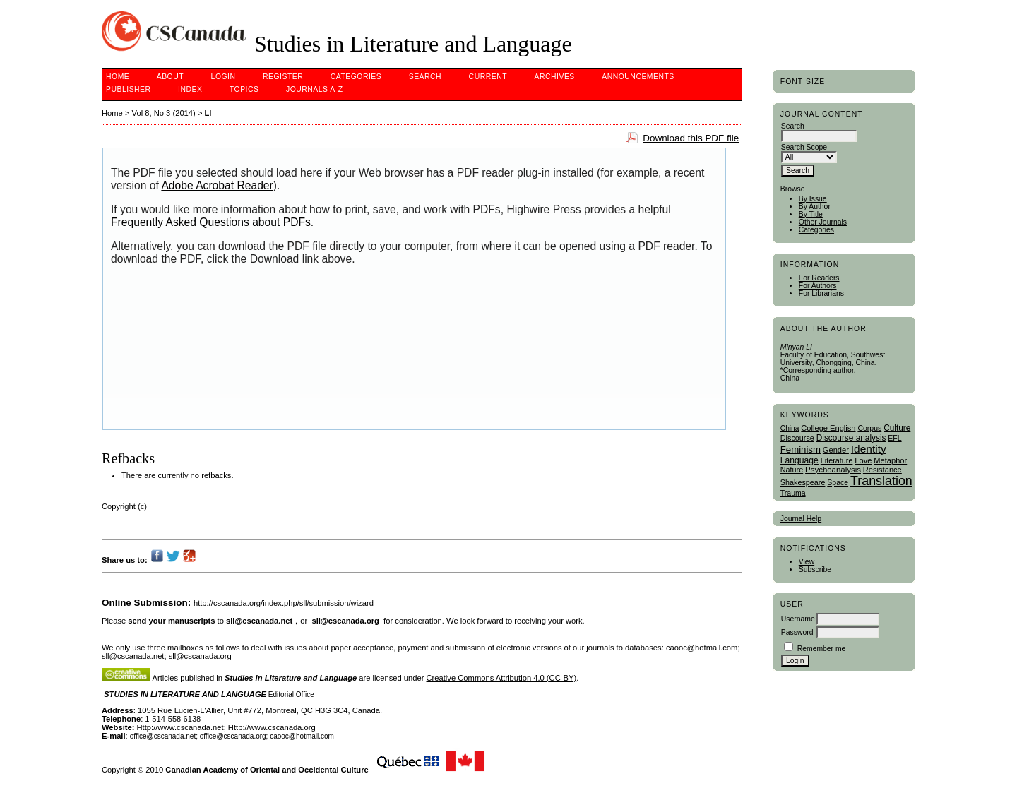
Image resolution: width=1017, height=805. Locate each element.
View (806, 562)
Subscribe (815, 569)
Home (117, 76)
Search (425, 76)
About (170, 76)
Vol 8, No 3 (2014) (164, 113)
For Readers (819, 278)
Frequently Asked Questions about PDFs (211, 222)
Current (488, 76)
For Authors (818, 286)
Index (190, 89)
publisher (128, 89)
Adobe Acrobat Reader (217, 185)
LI (208, 113)
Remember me (821, 648)
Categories (816, 230)
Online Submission (145, 602)
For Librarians (821, 293)
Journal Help (800, 519)
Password (797, 632)
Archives (555, 76)
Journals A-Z (314, 89)
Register (283, 76)
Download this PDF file (691, 138)
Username (798, 619)
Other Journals (823, 222)
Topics (244, 89)
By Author (815, 206)
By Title (811, 214)
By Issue (813, 199)
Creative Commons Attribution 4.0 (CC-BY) (502, 678)
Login (223, 76)
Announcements (638, 76)
